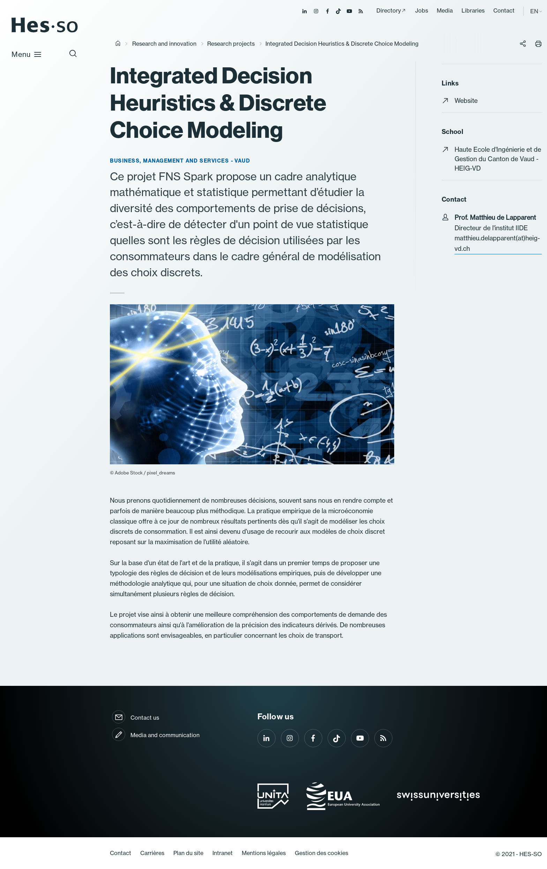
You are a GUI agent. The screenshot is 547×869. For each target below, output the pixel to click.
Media (445, 10)
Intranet (222, 852)
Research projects (231, 43)
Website (466, 101)
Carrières (152, 852)
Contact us (144, 717)
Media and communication (165, 735)
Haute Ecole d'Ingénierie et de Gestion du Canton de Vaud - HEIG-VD (498, 158)
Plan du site (188, 852)
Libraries (473, 10)
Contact (504, 10)
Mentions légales (264, 852)
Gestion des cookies (321, 852)
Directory (388, 10)
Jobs (421, 10)
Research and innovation (164, 43)
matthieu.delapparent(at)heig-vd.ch (497, 243)
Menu (27, 54)
